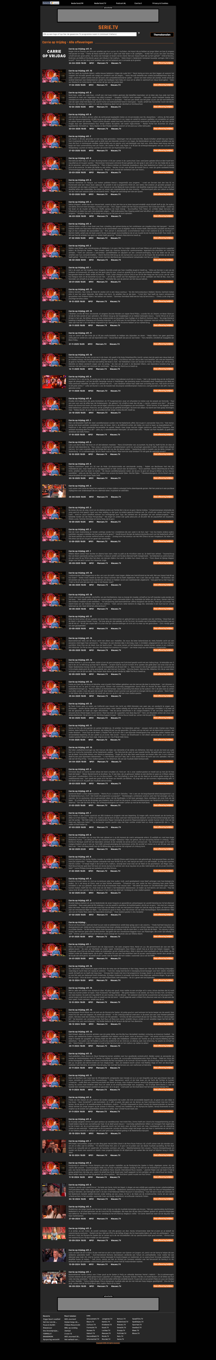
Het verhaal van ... (71, 1339)
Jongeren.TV (107, 1319)
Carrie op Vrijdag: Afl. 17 (80, 616)
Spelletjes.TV (137, 1322)
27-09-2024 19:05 (77, 1218)
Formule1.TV (92, 1327)
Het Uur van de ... (50, 1322)
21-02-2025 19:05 (77, 871)
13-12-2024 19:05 (77, 1002)
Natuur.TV (121, 1319)
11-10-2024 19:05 (77, 1177)
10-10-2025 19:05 (77, 454)
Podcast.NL (121, 3)
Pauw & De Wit (49, 1325)
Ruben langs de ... (71, 1322)
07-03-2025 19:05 (77, 827)
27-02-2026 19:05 (77, 238)
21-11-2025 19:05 (77, 344)
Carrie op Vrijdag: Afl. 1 (80, 267)
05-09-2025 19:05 (77, 563)
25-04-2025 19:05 (77, 696)
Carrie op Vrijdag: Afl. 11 (80, 48)
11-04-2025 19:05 (77, 739)
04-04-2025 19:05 (77, 761)
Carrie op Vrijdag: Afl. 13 (80, 289)
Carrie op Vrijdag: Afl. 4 (80, 202)
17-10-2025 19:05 (77, 434)
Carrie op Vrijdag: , (78, 922)
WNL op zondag (70, 1328)
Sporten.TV (137, 1324)
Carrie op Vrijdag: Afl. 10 (80, 70)
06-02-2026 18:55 (77, 260)
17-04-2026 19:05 (77, 85)
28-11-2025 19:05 (77, 325)
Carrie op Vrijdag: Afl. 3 (80, 223)
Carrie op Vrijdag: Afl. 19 (80, 572)
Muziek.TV (106, 1339)
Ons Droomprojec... (51, 1331)
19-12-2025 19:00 (77, 301)
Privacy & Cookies (160, 3)
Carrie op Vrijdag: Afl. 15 (80, 638)
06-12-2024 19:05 (77, 1024)
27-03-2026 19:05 (77, 150)
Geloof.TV (91, 1333)
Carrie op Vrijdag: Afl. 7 (80, 136)
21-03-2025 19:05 (77, 805)
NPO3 (90, 390)
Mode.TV (105, 1336)
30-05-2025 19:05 (77, 608)
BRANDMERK (48, 1336)
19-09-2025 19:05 (77, 521)
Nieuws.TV (116, 63)
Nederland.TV (100, 3)
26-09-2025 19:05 (77, 497)
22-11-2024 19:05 (77, 1067)
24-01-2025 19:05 (77, 958)
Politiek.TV (121, 1333)
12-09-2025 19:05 (77, 541)
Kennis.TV (106, 1322)
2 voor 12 (68, 1333)
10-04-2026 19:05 (77, 106)
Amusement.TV (93, 1319)
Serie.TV (120, 1339)
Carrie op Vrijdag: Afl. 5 (80, 180)
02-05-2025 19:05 (77, 674)
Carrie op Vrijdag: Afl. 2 (80, 245)
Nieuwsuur (47, 1328)
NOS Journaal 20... (72, 1336)
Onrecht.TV (121, 1327)
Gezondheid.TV (93, 1336)
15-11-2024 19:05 (77, 1089)
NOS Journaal (70, 1319)
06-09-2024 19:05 (77, 1286)
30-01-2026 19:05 (77, 281)
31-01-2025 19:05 (77, 936)
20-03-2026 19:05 (77, 172)
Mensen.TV (102, 63)
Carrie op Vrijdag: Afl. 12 (80, 311)
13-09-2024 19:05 (77, 1264)
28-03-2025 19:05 (77, 783)
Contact (138, 3)
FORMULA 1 (47, 1333)
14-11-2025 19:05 (77, 369)
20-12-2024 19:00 (77, 980)
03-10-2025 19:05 (77, 478)
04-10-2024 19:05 (77, 1199)
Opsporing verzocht (51, 1339)
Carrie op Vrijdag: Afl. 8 (80, 114)
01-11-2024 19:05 (77, 1111)
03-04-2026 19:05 (77, 128)
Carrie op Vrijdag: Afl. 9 (80, 92)
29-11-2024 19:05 (77, 1046)
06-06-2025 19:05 (77, 585)
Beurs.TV (90, 1322)
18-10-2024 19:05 (77, 1155)
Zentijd (67, 1331)
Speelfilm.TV (137, 1319)
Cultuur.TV (91, 1324)
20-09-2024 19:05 (77, 1240)
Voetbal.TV (136, 1327)
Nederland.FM (77, 3)
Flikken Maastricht (72, 1325)
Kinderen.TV (107, 1324)
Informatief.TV (93, 1339)
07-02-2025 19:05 (77, 914)
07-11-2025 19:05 (77, 390)
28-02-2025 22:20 (77, 849)
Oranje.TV (121, 1330)
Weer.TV (135, 1330)
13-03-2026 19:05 (77, 194)
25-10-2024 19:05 (77, 1133)
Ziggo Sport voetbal (51, 1319)
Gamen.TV (91, 1330)
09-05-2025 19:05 (77, 650)
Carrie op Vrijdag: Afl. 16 (80, 966)
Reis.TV (120, 1336)
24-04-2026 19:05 (77, 63)
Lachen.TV (106, 1330)
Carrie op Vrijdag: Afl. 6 (80, 158)
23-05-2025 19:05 (77, 628)
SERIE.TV (108, 27)
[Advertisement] (108, 15)
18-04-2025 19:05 (77, 718)
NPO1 (91, 63)
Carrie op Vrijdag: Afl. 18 (80, 594)
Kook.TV (105, 1327)
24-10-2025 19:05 (77, 412)
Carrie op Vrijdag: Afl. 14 (80, 660)
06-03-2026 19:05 (77, 216)
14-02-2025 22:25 (77, 892)
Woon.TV (135, 1333)
